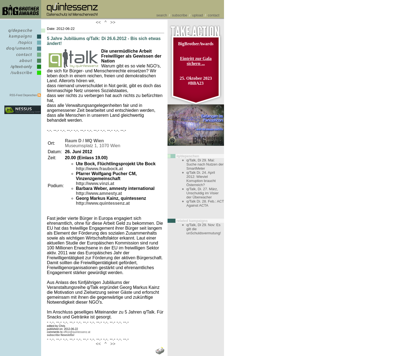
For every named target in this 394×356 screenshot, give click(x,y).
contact (213, 15)
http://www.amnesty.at (99, 193)
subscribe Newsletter (61, 335)
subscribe (179, 15)
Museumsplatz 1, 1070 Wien (92, 143)
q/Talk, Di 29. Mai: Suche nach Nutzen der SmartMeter (205, 164)
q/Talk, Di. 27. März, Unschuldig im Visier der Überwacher (202, 193)
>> (111, 22)
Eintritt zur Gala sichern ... (195, 61)
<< (99, 22)
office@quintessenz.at (76, 332)
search (161, 15)
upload (197, 15)
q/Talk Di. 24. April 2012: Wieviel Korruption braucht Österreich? (201, 178)
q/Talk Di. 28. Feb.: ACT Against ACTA (205, 203)
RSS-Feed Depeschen (23, 95)
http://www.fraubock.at (99, 168)
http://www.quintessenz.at (103, 203)
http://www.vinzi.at (95, 183)
